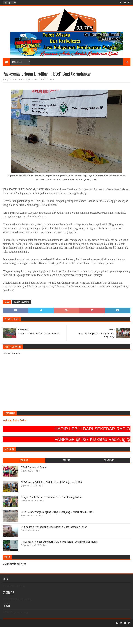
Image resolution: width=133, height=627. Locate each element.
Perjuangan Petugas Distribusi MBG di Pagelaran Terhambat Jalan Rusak (59, 541)
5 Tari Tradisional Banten (34, 467)
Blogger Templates (41, 623)
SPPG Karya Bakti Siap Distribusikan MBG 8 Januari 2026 (51, 482)
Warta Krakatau (21, 302)
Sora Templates (22, 623)
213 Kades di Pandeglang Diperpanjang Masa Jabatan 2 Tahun (54, 526)
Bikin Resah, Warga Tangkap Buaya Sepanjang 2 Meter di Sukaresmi (57, 512)
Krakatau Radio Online (14, 420)
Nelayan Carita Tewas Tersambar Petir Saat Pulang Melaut (51, 497)
